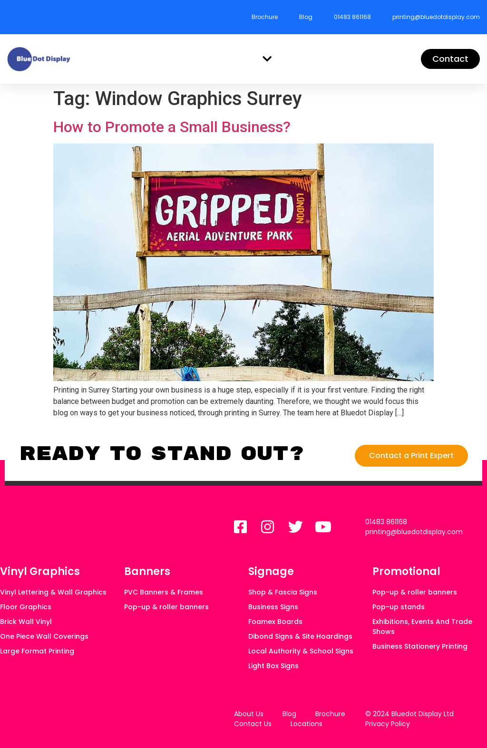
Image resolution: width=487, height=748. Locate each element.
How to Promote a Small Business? (172, 127)
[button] (267, 59)
